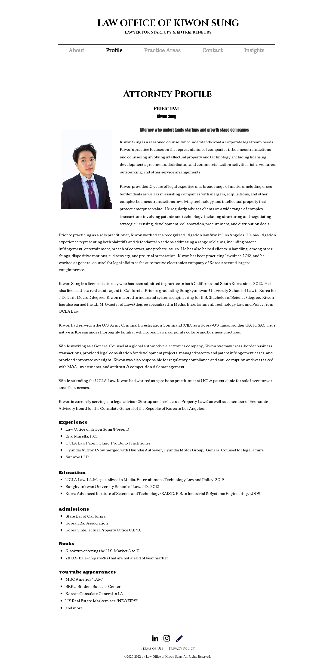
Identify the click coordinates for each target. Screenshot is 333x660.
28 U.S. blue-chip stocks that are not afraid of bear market (116, 557)
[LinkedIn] (155, 638)
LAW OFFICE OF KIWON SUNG (168, 23)
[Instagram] (166, 638)
